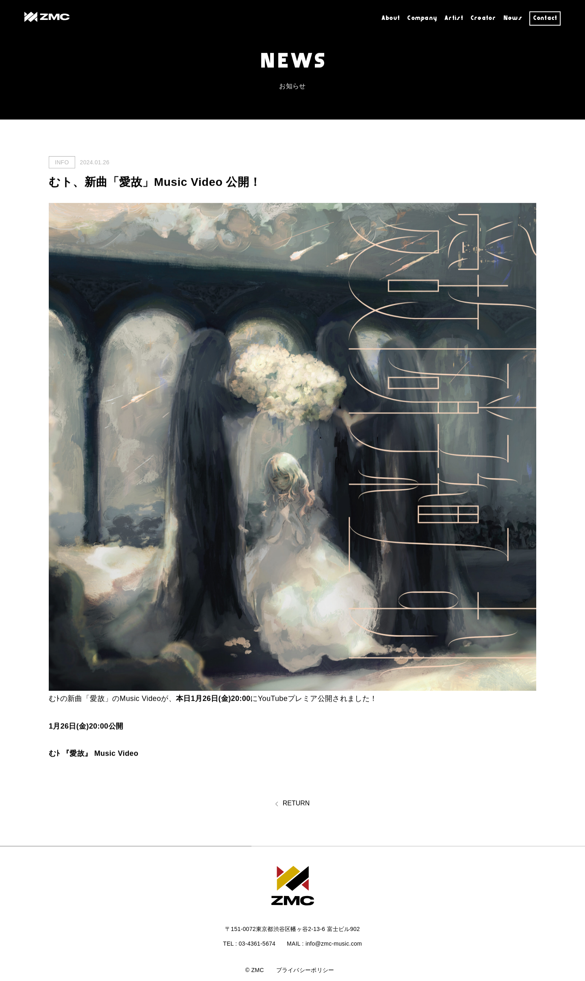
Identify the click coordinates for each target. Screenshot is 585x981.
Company (422, 18)
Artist (453, 18)
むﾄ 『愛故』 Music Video (94, 754)
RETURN (292, 804)
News (512, 18)
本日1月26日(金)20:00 (213, 699)
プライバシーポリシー (305, 970)
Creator (483, 18)
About (390, 18)
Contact (545, 18)
